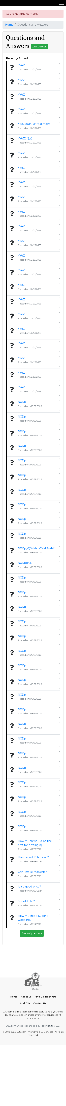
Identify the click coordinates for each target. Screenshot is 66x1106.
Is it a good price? (29, 886)
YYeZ (21, 65)
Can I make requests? (32, 872)
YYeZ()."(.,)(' (25, 138)
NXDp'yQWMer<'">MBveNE (36, 548)
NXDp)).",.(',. (25, 563)
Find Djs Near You (45, 1037)
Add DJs (25, 1043)
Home (9, 24)
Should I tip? (26, 901)
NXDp (22, 402)
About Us (26, 1037)
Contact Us (39, 1043)
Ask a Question (39, 46)
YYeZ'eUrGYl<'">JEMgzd (34, 123)
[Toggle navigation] (61, 3)
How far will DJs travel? (33, 857)
